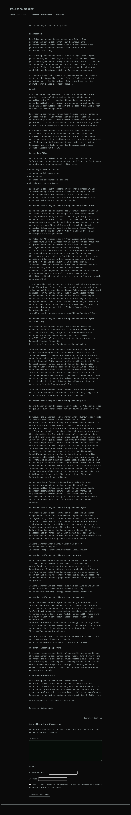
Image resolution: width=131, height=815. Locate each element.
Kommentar (36, 739)
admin (65, 26)
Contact (35, 15)
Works (12, 15)
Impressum (59, 15)
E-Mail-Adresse (38, 773)
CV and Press (24, 15)
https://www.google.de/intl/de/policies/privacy (62, 642)
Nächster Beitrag (92, 718)
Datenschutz (46, 15)
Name (32, 767)
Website (33, 779)
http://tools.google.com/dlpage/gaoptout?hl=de (71, 313)
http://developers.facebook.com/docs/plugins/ (61, 344)
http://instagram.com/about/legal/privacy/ (65, 550)
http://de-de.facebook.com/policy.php (56, 384)
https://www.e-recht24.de (60, 701)
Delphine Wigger (22, 9)
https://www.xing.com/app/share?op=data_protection (64, 592)
